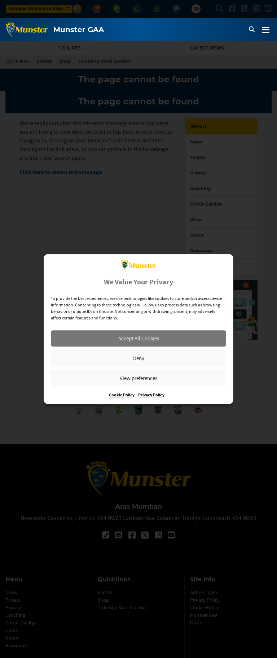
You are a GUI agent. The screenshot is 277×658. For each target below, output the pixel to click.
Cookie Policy (122, 395)
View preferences (138, 378)
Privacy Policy (151, 395)
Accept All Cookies (138, 338)
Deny (138, 358)
